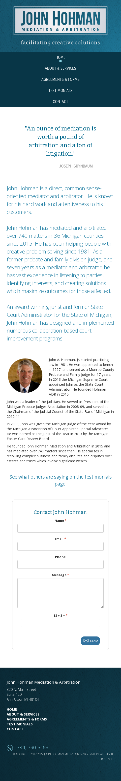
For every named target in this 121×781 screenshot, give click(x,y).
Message (60, 575)
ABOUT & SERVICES (60, 68)
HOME (60, 57)
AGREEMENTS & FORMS (60, 79)
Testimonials (20, 724)
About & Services (23, 714)
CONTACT (60, 101)
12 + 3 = (60, 615)
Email (60, 538)
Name (60, 520)
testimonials (98, 476)
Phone (60, 557)
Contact (15, 729)
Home (12, 709)
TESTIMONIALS (60, 90)
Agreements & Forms (27, 719)
